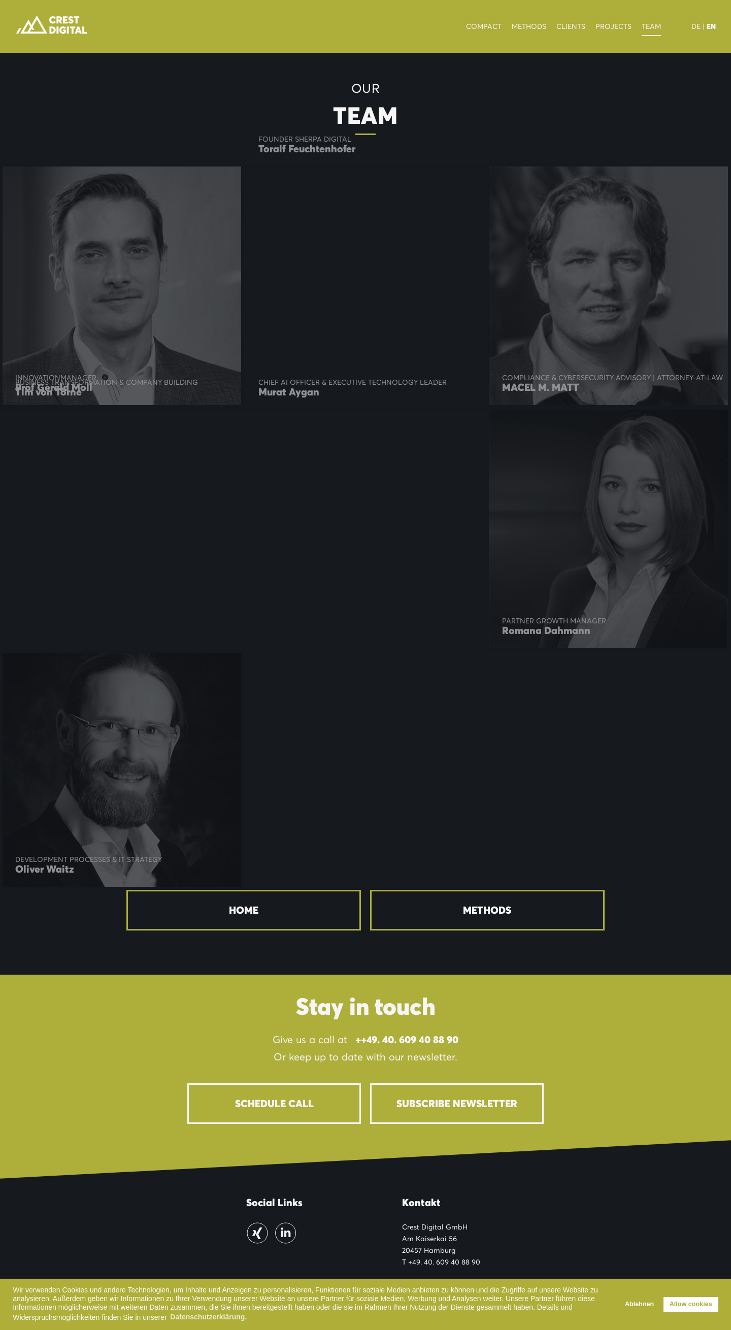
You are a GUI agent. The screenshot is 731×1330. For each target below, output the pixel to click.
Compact (484, 26)
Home (243, 910)
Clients (570, 26)
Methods (529, 26)
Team (651, 26)
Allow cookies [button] (691, 1304)
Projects (613, 26)
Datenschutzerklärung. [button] (208, 1317)
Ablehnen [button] (639, 1304)
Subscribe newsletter (456, 1103)
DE (696, 26)
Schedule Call (274, 1103)
